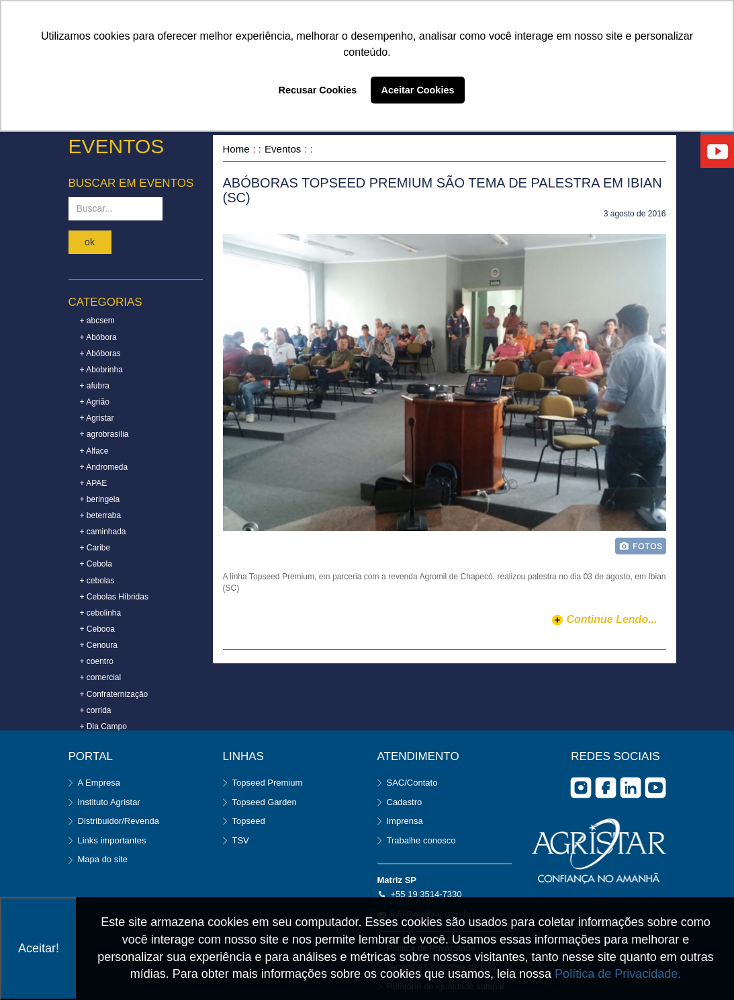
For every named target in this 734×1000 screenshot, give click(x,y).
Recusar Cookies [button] (318, 90)
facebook (605, 787)
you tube (655, 787)
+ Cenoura (99, 645)
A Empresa (99, 783)
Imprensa (405, 821)
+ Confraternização (114, 694)
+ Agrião (94, 402)
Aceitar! (38, 948)
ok (90, 242)
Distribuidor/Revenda (118, 821)
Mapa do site (103, 859)
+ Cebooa (97, 629)
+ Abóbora (98, 337)
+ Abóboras (100, 353)
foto (640, 546)
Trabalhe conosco (421, 840)
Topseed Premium (267, 783)
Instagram (581, 787)
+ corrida (95, 710)
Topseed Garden (264, 802)
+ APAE (93, 483)
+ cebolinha (101, 613)
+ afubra (94, 385)
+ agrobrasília (104, 434)
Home (236, 149)
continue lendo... (611, 619)
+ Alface (94, 451)
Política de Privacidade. (618, 974)
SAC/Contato (412, 783)
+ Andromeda (104, 467)
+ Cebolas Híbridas (114, 596)
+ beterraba (101, 515)
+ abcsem (97, 320)
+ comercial (101, 677)
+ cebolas (97, 580)
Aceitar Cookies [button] (418, 90)
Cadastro (404, 802)
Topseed (248, 821)
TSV (240, 840)
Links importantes (112, 840)
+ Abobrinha (101, 369)
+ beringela (100, 499)
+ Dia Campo (103, 726)
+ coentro (96, 661)
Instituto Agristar (109, 802)
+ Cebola (96, 564)
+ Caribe (95, 547)
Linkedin (630, 787)
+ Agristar (97, 418)
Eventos (283, 149)
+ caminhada (103, 531)
